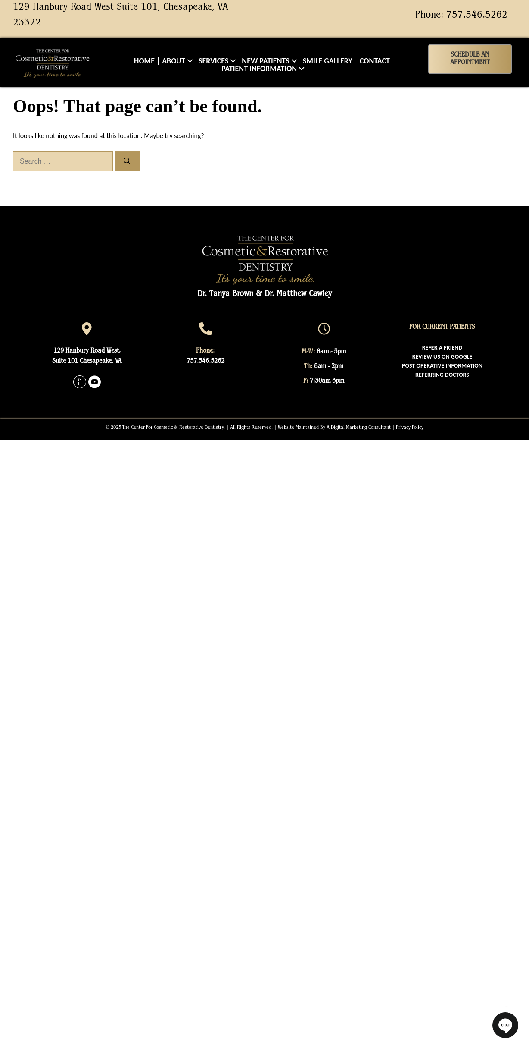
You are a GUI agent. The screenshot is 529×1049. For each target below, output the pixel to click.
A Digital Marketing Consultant (359, 428)
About (173, 61)
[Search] (127, 161)
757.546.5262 (476, 15)
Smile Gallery (327, 61)
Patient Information (259, 68)
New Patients (265, 61)
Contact (375, 61)
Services (213, 61)
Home (144, 61)
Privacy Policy (409, 428)
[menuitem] (442, 347)
